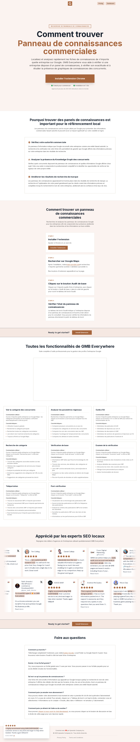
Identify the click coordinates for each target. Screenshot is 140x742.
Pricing (101, 3)
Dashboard (110, 3)
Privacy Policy (61, 737)
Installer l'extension (58, 248)
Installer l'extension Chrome (70, 78)
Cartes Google (68, 653)
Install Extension (82, 332)
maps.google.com (73, 264)
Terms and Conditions (76, 737)
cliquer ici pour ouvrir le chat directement (53, 711)
